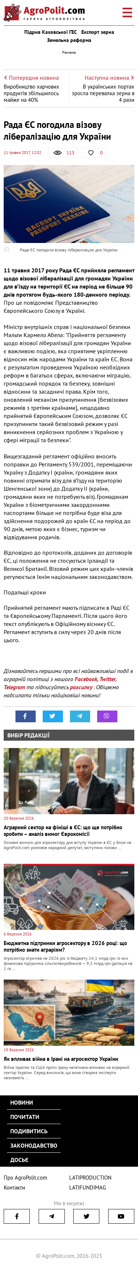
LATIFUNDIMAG (87, 1187)
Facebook (86, 679)
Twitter (107, 679)
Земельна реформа (69, 40)
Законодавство (33, 1145)
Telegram (14, 687)
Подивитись (28, 1131)
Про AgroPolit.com (25, 1177)
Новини (21, 1102)
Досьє (19, 1159)
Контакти (14, 1187)
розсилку (82, 687)
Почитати (24, 1116)
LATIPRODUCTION (90, 1177)
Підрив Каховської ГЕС (50, 32)
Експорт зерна (97, 32)
